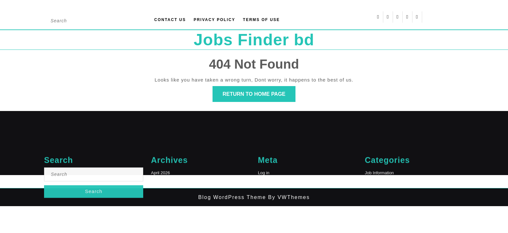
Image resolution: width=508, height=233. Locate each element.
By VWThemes (288, 197)
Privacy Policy (214, 19)
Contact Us (170, 19)
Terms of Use (261, 19)
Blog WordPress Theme (232, 197)
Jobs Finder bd (254, 40)
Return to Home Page (259, 96)
